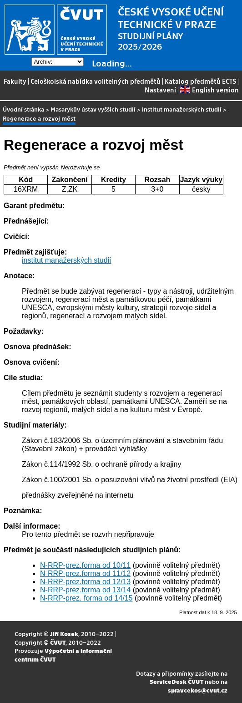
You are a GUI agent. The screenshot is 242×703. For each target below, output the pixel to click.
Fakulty (15, 81)
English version (209, 90)
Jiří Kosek (64, 633)
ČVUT (58, 642)
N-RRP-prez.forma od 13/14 (85, 590)
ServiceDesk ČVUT (176, 681)
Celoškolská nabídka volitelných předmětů (95, 81)
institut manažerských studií (182, 109)
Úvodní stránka (23, 109)
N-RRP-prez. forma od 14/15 (86, 598)
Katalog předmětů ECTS (200, 81)
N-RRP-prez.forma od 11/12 (85, 573)
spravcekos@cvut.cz (197, 690)
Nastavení (160, 90)
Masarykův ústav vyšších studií (93, 109)
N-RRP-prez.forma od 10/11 (85, 565)
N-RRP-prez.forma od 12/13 (85, 582)
